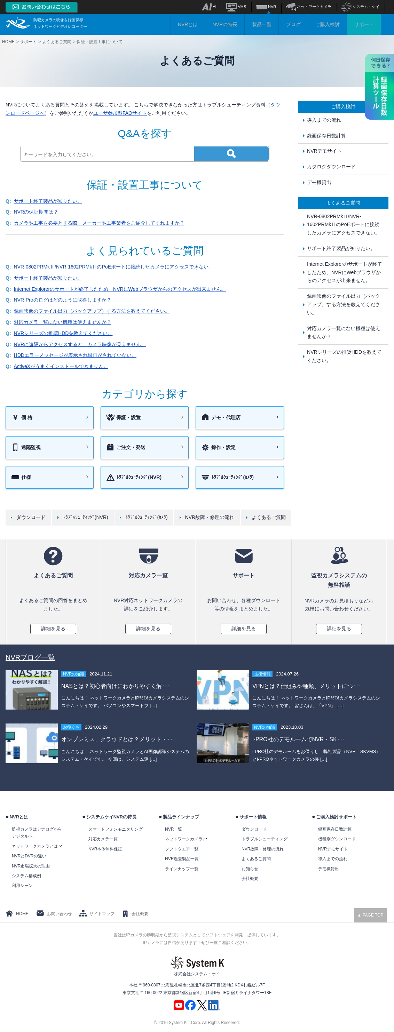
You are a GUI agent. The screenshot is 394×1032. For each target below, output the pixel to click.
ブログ (293, 24)
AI (209, 7)
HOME (22, 913)
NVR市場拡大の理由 (31, 866)
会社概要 (250, 878)
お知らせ (250, 868)
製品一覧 (261, 24)
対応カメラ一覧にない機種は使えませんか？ (62, 322)
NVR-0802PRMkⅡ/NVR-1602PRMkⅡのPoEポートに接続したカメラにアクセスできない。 (113, 267)
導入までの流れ (324, 120)
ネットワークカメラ (308, 7)
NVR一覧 (173, 829)
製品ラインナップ (181, 816)
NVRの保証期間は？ (36, 212)
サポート (364, 24)
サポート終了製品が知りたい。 (48, 201)
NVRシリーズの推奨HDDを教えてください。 (63, 333)
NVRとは (188, 24)
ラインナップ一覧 (181, 868)
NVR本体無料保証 (105, 849)
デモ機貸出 (319, 182)
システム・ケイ (360, 7)
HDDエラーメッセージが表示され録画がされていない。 (75, 355)
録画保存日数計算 (326, 135)
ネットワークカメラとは (37, 846)
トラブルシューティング (264, 839)
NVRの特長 (224, 24)
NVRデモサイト (324, 151)
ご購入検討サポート (336, 816)
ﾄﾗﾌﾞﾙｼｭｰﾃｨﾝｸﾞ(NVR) (85, 517)
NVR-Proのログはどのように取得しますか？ (62, 300)
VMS (236, 7)
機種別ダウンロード (337, 839)
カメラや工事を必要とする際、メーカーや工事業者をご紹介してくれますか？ (99, 223)
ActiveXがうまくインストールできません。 (61, 366)
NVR (266, 7)
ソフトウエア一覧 (181, 849)
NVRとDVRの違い (29, 856)
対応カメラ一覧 (103, 839)
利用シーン (22, 885)
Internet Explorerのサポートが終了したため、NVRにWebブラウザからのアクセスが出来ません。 (120, 289)
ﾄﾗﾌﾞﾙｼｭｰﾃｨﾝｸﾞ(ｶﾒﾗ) (146, 517)
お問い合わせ (59, 913)
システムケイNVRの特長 (111, 816)
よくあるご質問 (269, 517)
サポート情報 (253, 816)
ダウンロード (31, 517)
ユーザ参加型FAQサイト (120, 113)
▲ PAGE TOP (370, 915)
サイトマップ (102, 913)
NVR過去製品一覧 (182, 858)
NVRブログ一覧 (30, 657)
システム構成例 (26, 875)
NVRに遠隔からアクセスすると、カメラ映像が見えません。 (80, 344)
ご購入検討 (327, 24)
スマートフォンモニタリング (115, 829)
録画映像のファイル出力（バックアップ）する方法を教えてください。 (92, 311)
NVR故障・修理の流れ (210, 517)
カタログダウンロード (331, 166)
